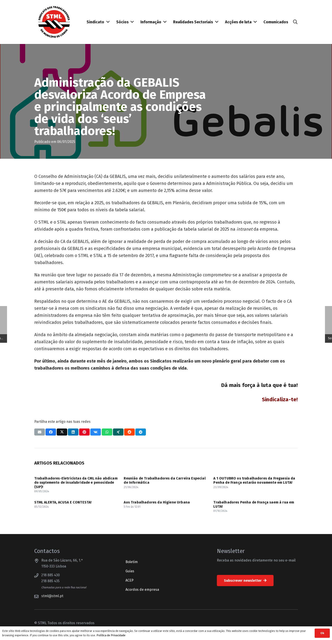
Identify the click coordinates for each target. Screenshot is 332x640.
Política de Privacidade (110, 635)
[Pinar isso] (84, 432)
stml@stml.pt (52, 596)
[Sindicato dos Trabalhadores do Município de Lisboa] (54, 22)
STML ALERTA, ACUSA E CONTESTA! (63, 502)
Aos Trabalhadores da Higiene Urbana (157, 502)
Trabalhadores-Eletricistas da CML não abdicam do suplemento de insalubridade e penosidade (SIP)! (76, 482)
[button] (295, 22)
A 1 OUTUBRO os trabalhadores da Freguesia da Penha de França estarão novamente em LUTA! (254, 480)
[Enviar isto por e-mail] (39, 432)
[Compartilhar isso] (50, 432)
